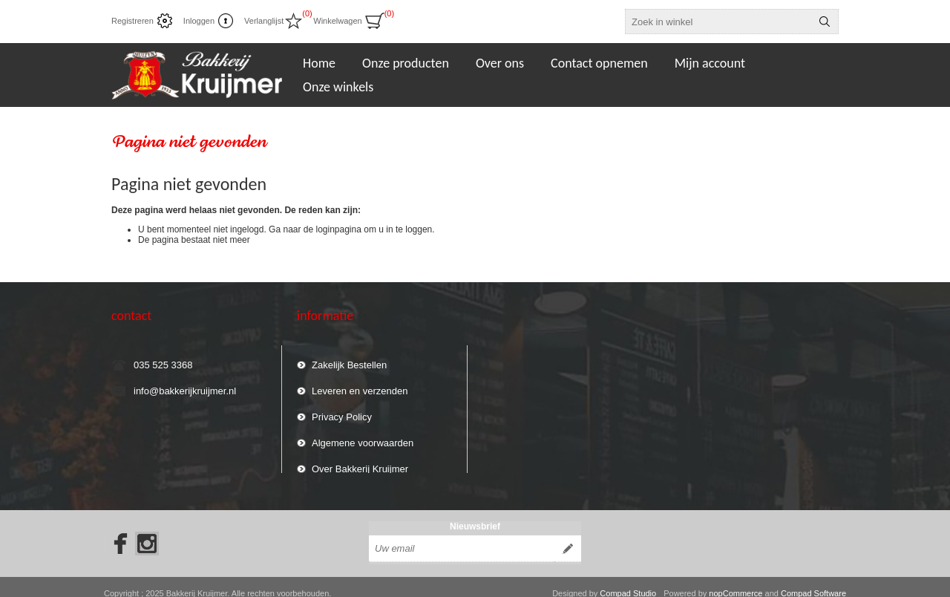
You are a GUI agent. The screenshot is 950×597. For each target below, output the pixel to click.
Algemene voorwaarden (362, 436)
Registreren (132, 20)
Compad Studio (628, 580)
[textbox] (718, 21)
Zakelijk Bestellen (349, 358)
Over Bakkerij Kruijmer (360, 462)
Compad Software (813, 580)
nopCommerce (735, 580)
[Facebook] (116, 531)
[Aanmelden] (461, 536)
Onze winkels (338, 87)
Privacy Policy (342, 410)
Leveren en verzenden (359, 384)
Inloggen (198, 20)
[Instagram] (147, 531)
